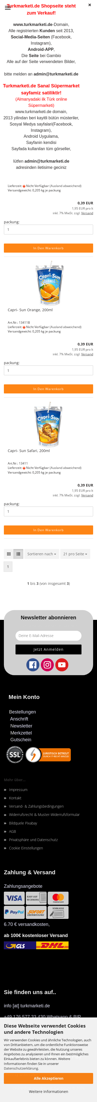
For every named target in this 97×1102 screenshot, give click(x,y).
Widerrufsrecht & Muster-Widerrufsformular (44, 814)
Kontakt (15, 797)
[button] (9, 554)
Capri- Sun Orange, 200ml (30, 309)
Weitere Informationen (48, 1091)
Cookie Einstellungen (26, 847)
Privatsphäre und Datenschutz (33, 839)
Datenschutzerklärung (21, 1068)
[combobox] (41, 554)
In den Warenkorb (48, 248)
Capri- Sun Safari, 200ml (29, 450)
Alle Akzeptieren (48, 1078)
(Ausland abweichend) (65, 186)
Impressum (18, 789)
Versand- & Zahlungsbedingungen (36, 806)
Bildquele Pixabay (23, 823)
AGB (12, 831)
